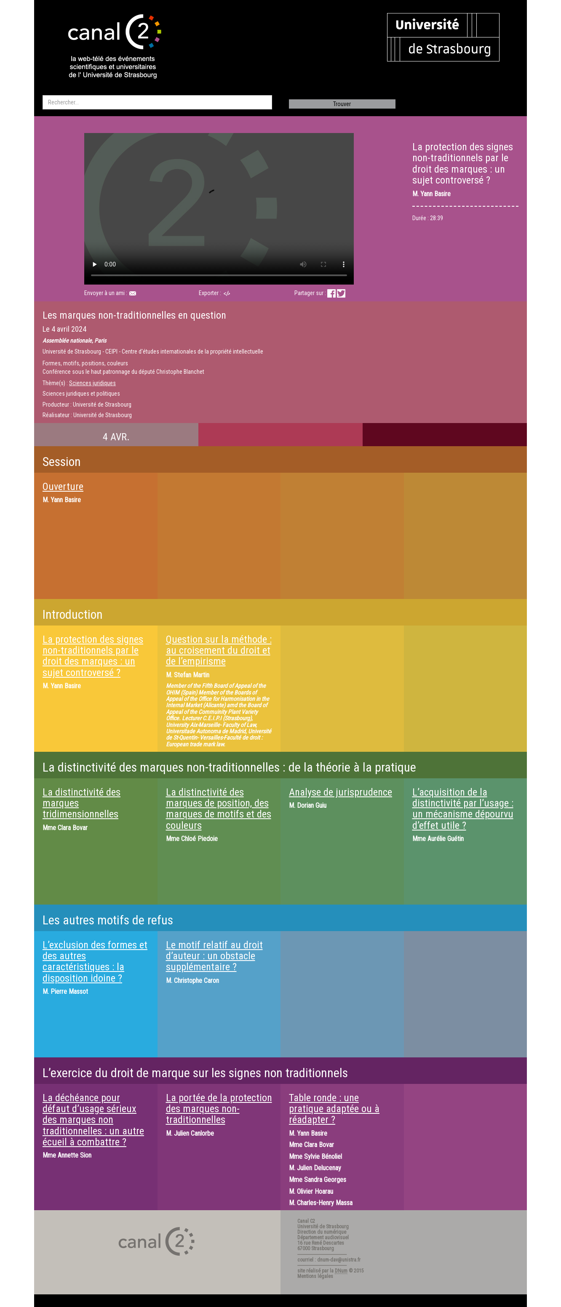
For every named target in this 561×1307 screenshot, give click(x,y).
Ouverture (63, 486)
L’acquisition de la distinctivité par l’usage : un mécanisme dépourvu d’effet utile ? (462, 808)
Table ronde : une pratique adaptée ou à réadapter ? (334, 1109)
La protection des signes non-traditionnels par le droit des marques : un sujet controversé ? (93, 656)
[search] (157, 102)
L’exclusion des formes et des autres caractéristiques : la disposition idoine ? (95, 961)
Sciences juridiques (92, 383)
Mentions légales (315, 1276)
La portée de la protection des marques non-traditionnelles (219, 1109)
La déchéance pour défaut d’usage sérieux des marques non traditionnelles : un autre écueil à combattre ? (93, 1120)
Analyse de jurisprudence (340, 792)
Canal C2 (306, 1221)
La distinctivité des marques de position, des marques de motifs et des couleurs (218, 808)
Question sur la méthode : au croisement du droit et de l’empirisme (219, 651)
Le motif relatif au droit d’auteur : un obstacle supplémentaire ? (214, 956)
